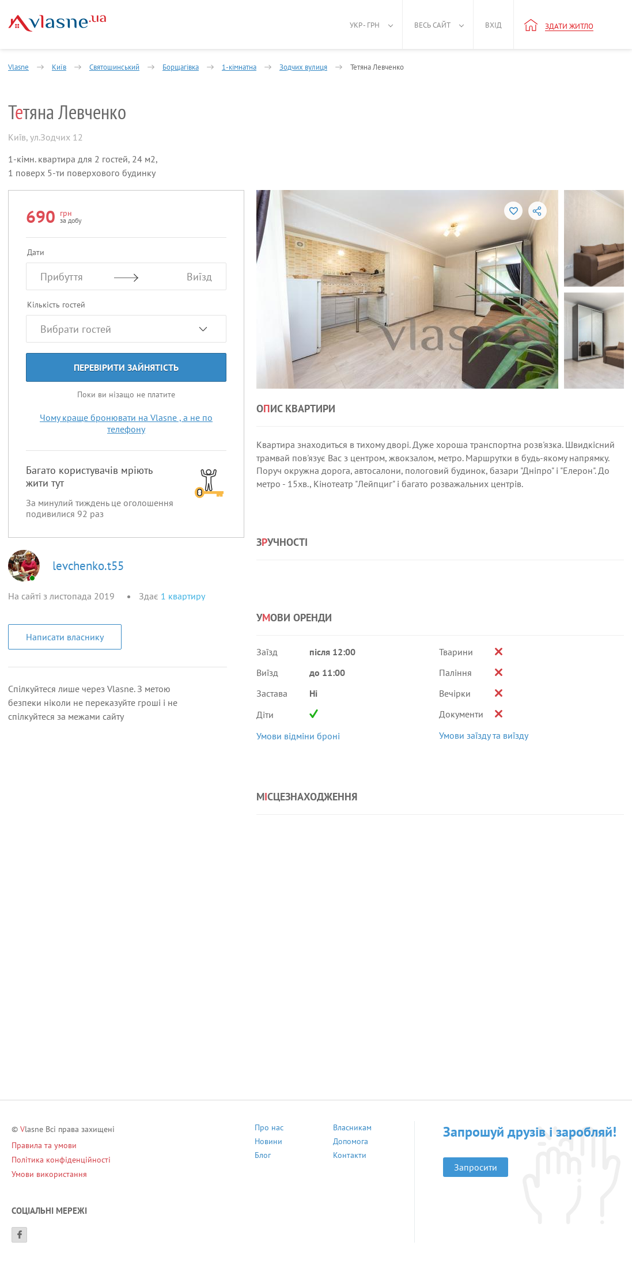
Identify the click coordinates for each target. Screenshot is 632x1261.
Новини (268, 1142)
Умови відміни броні (298, 736)
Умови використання (49, 1174)
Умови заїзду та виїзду (483, 735)
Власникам (352, 1129)
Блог (263, 1156)
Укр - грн (365, 25)
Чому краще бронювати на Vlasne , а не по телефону (126, 423)
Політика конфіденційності (61, 1159)
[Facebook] (19, 1235)
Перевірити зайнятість (126, 367)
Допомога (350, 1142)
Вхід (493, 25)
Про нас (269, 1129)
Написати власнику (65, 637)
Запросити (475, 1167)
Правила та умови (44, 1145)
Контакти (349, 1156)
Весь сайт (432, 25)
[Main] (57, 23)
